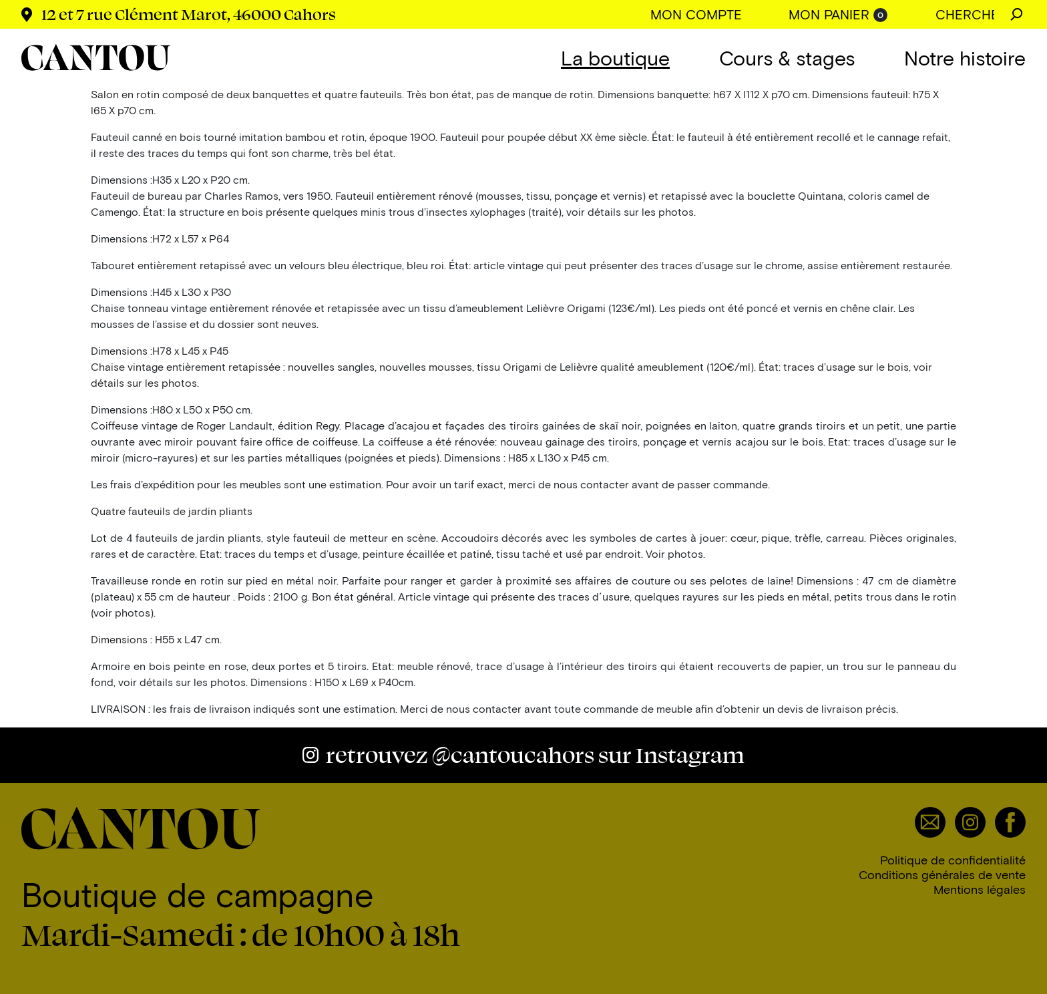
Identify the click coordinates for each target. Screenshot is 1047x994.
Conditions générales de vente (942, 874)
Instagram (970, 822)
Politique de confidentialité (953, 859)
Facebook (1010, 822)
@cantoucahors (535, 754)
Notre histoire (965, 57)
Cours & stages (787, 57)
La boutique (615, 57)
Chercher (1017, 14)
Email (930, 822)
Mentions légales (979, 889)
